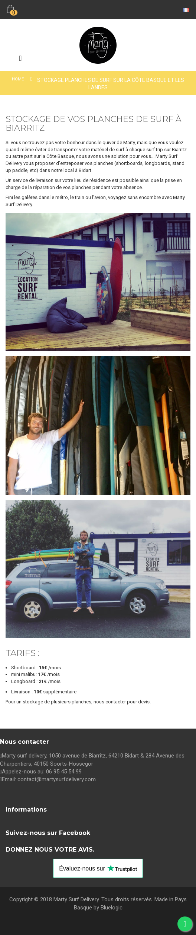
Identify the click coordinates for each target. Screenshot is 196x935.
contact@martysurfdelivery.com (56, 779)
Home (18, 79)
